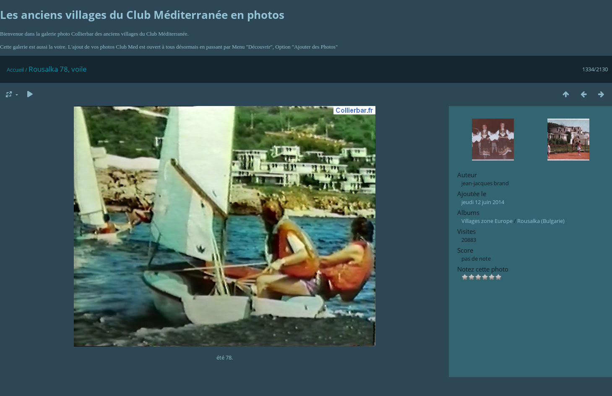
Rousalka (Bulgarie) (541, 221)
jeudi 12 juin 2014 (482, 202)
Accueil (15, 69)
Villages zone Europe (487, 221)
